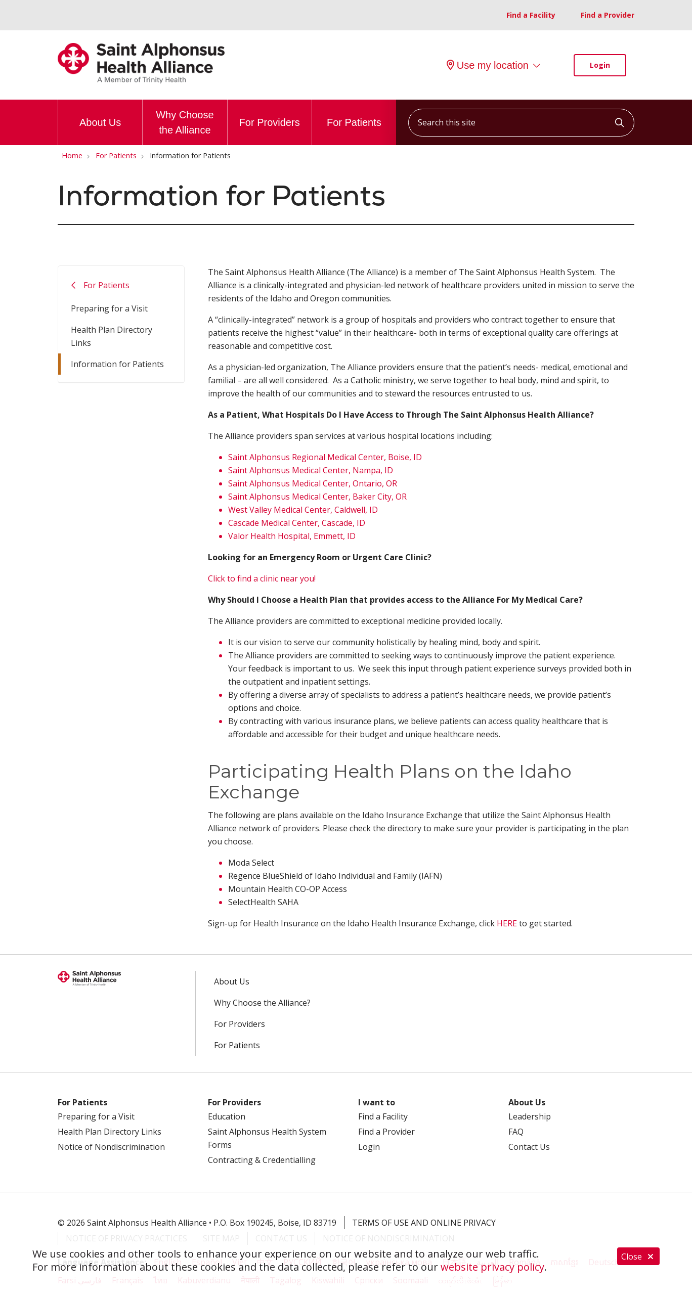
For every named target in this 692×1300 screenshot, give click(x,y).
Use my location (488, 65)
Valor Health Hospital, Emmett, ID (292, 536)
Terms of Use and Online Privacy (424, 1222)
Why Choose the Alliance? (262, 1002)
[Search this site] (521, 123)
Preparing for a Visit (109, 308)
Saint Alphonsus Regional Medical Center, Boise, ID (325, 457)
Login (600, 65)
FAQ (516, 1131)
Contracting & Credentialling (262, 1159)
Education (226, 1116)
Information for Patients (117, 364)
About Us (100, 114)
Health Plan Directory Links (111, 336)
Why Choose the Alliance (185, 118)
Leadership (529, 1116)
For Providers (269, 114)
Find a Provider (607, 15)
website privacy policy (492, 1267)
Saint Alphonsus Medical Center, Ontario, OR (312, 483)
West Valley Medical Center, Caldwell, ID (303, 509)
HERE (507, 923)
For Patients (354, 114)
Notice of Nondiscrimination (111, 1146)
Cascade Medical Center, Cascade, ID (296, 522)
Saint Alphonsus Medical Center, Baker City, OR (317, 496)
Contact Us (529, 1146)
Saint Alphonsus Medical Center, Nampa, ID (310, 470)
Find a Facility (530, 15)
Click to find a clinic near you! (262, 578)
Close (638, 1257)
